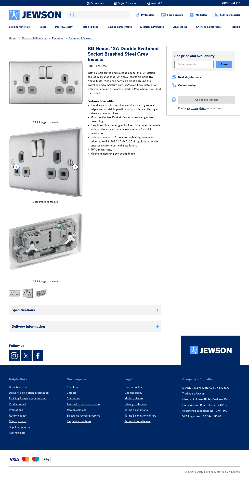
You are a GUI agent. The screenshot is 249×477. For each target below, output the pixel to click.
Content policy (133, 387)
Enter (224, 64)
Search (72, 15)
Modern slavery (134, 398)
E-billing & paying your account (28, 398)
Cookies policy (133, 392)
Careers (71, 392)
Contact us (73, 398)
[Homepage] (211, 350)
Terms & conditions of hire (140, 415)
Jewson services (76, 410)
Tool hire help (17, 432)
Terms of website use (138, 421)
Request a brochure (79, 421)
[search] (98, 15)
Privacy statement (136, 404)
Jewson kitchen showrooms (83, 404)
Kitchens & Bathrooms (208, 26)
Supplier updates (19, 427)
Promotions (16, 410)
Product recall (17, 404)
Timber (42, 26)
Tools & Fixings (89, 26)
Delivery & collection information (29, 392)
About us (72, 387)
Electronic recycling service (83, 415)
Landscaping (180, 26)
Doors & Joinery (64, 26)
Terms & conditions (136, 410)
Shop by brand (18, 421)
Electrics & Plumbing (152, 26)
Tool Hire (235, 26)
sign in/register (196, 108)
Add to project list (206, 99)
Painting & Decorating (119, 26)
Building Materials (19, 26)
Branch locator (18, 387)
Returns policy (18, 415)
